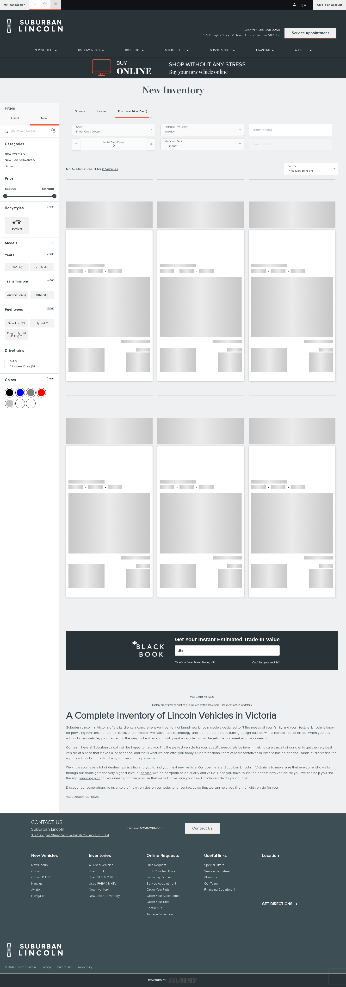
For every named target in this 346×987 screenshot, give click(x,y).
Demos (10, 166)
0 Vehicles (110, 169)
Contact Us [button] (202, 828)
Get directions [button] (277, 904)
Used (15, 118)
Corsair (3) (11, 262)
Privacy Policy (84, 967)
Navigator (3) (13, 281)
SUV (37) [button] (17, 228)
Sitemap (46, 967)
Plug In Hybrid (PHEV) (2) (16, 372)
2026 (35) (42, 304)
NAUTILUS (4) (13, 268)
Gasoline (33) (16, 360)
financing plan (90, 778)
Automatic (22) (16, 332)
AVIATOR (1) (12, 249)
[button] (14, 5)
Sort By (292, 166)
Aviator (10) (12, 256)
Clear (50, 206)
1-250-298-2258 (268, 30)
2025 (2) (17, 304)
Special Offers (175, 50)
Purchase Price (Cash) (132, 111)
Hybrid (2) (42, 360)
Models (29, 243)
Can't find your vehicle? (266, 662)
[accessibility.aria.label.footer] (183, 980)
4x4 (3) (13, 399)
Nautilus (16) (13, 274)
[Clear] (53, 130)
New (44, 118)
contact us (188, 787)
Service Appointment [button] (310, 33)
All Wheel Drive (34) (22, 404)
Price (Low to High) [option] (300, 171)
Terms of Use (64, 967)
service (146, 773)
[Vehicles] (227, 650)
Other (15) (42, 332)
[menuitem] (45, 50)
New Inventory (15, 153)
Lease (101, 111)
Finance (79, 111)
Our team (73, 747)
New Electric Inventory (20, 160)
